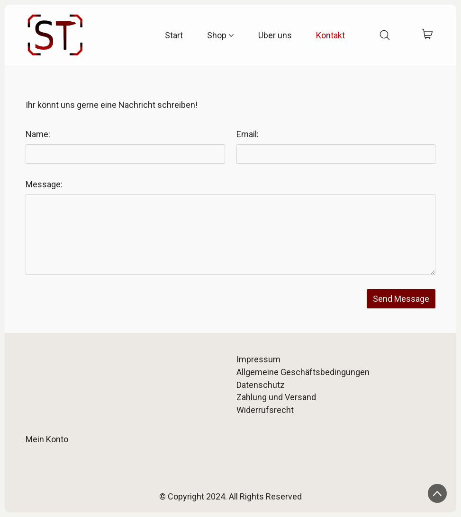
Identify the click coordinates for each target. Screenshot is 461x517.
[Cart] (427, 35)
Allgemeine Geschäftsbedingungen (303, 372)
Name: (38, 134)
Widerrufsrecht (265, 410)
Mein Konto (47, 439)
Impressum (258, 359)
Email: (247, 134)
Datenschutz (260, 385)
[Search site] (385, 35)
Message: (44, 184)
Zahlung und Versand (276, 397)
